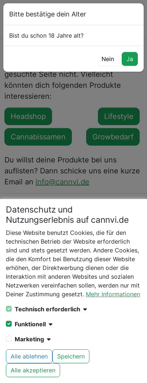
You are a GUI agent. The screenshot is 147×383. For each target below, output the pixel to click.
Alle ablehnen (29, 356)
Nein (108, 59)
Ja (129, 59)
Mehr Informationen (113, 294)
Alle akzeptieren (33, 370)
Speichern (71, 356)
